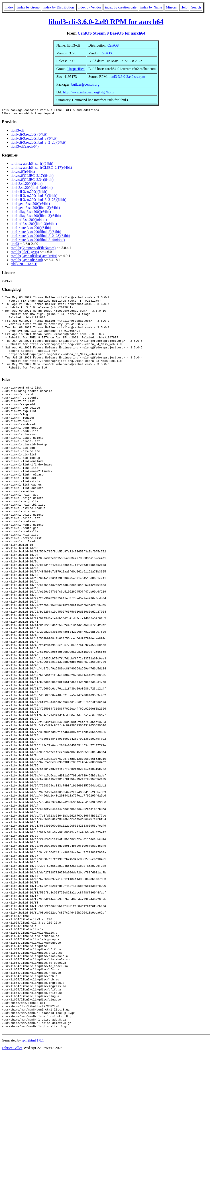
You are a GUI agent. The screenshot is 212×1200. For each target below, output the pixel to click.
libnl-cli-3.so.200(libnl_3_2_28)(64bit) (38, 144)
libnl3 (15, 245)
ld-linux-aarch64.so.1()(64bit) (32, 165)
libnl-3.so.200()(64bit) (27, 185)
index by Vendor (89, 7)
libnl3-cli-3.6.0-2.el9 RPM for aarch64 (106, 22)
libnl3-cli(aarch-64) (25, 148)
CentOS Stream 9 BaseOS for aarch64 (111, 33)
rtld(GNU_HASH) (24, 265)
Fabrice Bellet (12, 1194)
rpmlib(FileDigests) (25, 253)
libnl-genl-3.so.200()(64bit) (30, 205)
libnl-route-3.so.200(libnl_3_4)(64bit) (38, 241)
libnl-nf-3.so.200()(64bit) (29, 221)
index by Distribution (58, 7)
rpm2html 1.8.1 (33, 1187)
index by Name (151, 7)
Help (184, 7)
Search (196, 7)
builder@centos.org (85, 84)
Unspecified (75, 69)
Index (9, 7)
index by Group (28, 7)
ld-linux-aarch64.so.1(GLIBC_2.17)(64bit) (41, 169)
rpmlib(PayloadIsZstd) (27, 261)
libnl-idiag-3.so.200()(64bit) (31, 213)
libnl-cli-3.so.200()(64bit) (29, 136)
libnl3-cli (17, 132)
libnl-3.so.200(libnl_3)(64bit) (32, 189)
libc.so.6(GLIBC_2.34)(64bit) (32, 181)
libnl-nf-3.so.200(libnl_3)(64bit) (34, 225)
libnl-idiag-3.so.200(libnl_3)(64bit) (36, 217)
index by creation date (121, 7)
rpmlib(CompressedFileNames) (33, 249)
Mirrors (171, 7)
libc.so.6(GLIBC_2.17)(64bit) (32, 177)
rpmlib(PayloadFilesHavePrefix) (34, 257)
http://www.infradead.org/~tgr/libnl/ (88, 92)
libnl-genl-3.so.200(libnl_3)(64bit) (35, 209)
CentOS (113, 45)
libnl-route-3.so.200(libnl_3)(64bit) (36, 233)
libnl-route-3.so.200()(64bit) (31, 229)
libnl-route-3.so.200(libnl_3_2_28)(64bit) (40, 237)
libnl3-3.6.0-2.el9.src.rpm (126, 76)
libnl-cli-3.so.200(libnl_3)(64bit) (34, 140)
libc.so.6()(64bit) (23, 173)
